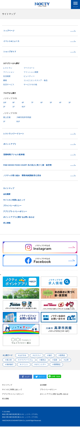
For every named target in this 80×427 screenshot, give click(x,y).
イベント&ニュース (11, 41)
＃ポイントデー (40, 365)
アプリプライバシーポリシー (15, 212)
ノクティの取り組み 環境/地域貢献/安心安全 (22, 176)
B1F (23, 107)
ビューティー (29, 76)
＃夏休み (42, 360)
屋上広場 (7, 117)
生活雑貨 (7, 76)
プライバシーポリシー (12, 206)
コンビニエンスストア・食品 (36, 80)
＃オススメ (36, 356)
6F (41, 103)
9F (14, 103)
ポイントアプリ (9, 144)
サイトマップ (8, 189)
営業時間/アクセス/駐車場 (14, 155)
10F (4, 103)
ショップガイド (9, 52)
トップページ (8, 31)
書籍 (5, 80)
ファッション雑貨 (31, 72)
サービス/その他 (30, 85)
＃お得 (66, 360)
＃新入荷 (8, 360)
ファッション (8, 72)
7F (32, 103)
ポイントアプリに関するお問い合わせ (18, 218)
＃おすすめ (22, 356)
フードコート (29, 68)
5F (51, 103)
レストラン (7, 68)
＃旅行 (49, 356)
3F (70, 103)
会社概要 (7, 195)
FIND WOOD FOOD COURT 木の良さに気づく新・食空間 (27, 165)
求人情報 (7, 223)
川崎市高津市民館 (24, 117)
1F (14, 107)
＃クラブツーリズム (25, 360)
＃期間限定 (56, 365)
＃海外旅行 (9, 365)
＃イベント (24, 365)
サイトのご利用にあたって (14, 200)
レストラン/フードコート (13, 134)
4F (60, 103)
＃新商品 (61, 356)
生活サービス (8, 85)
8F (23, 103)
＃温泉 (54, 360)
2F (4, 107)
